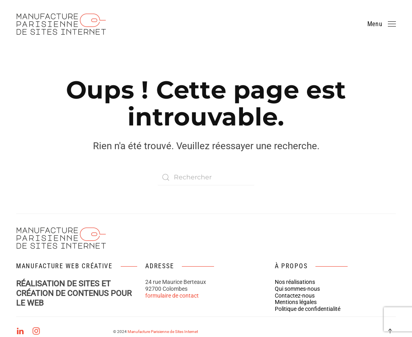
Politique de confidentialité (307, 309)
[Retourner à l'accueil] (63, 24)
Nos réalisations (295, 282)
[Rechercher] (206, 177)
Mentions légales (296, 302)
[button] (381, 24)
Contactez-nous (295, 295)
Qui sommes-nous (297, 289)
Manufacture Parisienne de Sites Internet (163, 331)
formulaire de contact (172, 295)
